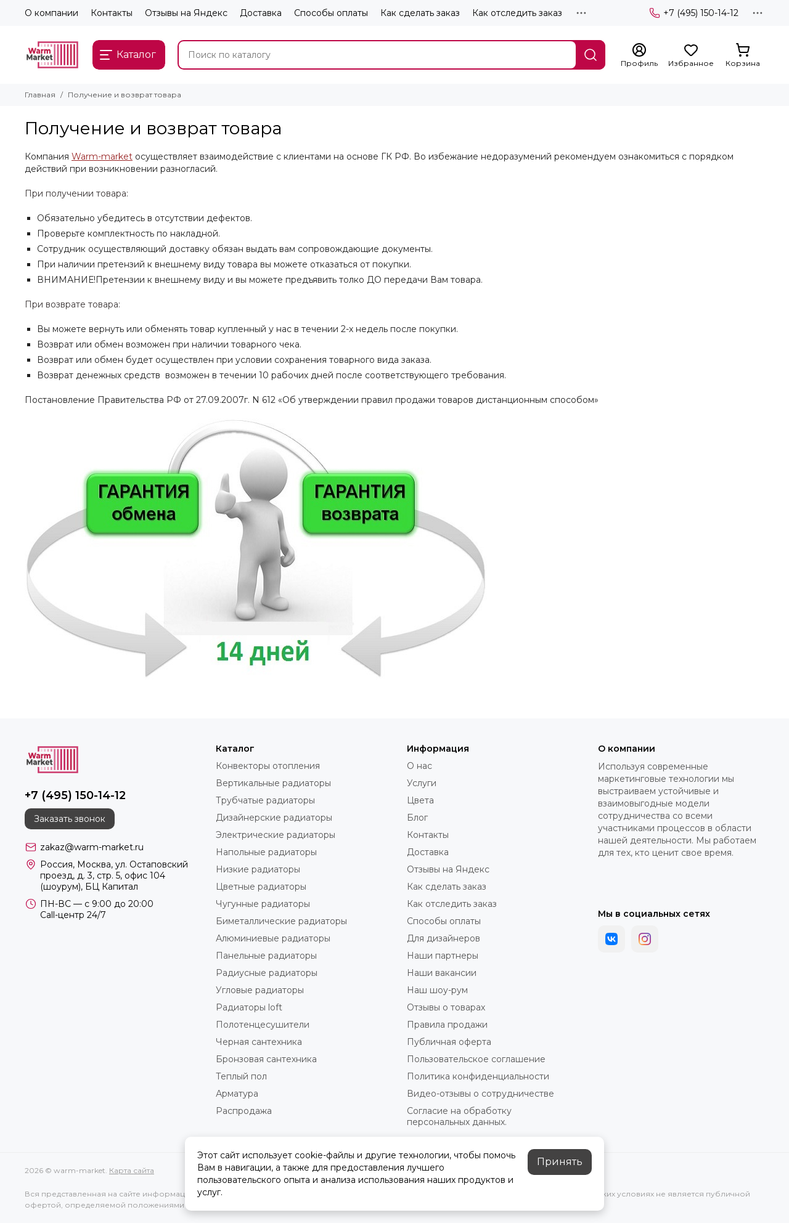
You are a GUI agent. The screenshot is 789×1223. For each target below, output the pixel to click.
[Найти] (590, 55)
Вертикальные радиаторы (273, 783)
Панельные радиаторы (266, 955)
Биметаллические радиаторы (281, 921)
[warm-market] (52, 54)
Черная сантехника (259, 1041)
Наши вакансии (441, 972)
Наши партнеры (442, 955)
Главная (40, 94)
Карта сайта (131, 1170)
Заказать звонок (69, 818)
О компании (51, 12)
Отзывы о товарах (446, 1007)
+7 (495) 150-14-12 (693, 12)
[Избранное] (691, 55)
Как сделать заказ (420, 12)
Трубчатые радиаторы (265, 800)
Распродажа (244, 1110)
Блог (417, 817)
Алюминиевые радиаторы (273, 938)
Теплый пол (241, 1076)
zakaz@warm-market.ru (92, 847)
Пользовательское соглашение (476, 1059)
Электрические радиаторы (275, 834)
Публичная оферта (449, 1041)
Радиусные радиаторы (266, 972)
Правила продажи (447, 1024)
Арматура (237, 1093)
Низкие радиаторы (258, 869)
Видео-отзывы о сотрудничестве (480, 1093)
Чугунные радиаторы (263, 903)
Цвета (420, 800)
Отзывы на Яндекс (186, 12)
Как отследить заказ (517, 12)
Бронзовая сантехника (266, 1059)
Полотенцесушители (262, 1024)
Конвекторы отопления (268, 765)
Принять (560, 1162)
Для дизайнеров (443, 938)
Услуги (421, 783)
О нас (419, 765)
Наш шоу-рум (437, 990)
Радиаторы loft (249, 1007)
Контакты (112, 12)
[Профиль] (639, 55)
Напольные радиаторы (266, 852)
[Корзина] (742, 55)
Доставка (261, 12)
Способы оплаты (331, 12)
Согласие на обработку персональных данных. (459, 1116)
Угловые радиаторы (260, 990)
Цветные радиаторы (261, 886)
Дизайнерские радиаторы (274, 817)
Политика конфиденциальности (478, 1076)
